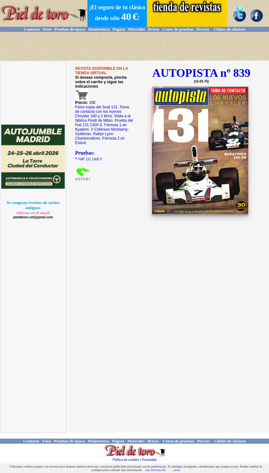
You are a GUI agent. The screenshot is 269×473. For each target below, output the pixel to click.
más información (155, 470)
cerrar (176, 470)
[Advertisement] (134, 46)
